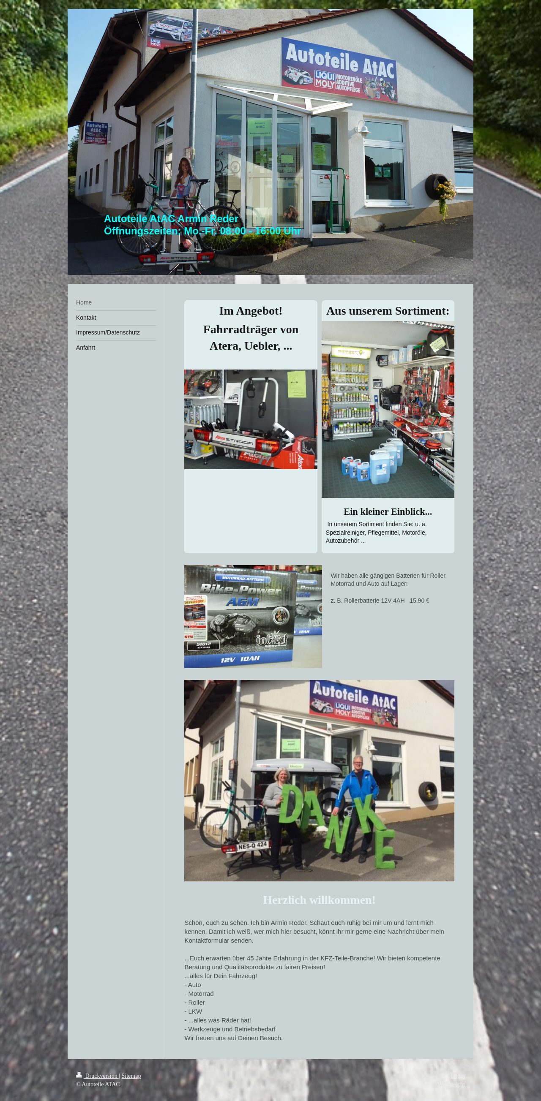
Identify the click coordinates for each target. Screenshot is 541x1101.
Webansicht (451, 1084)
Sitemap (131, 1076)
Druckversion (97, 1076)
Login (458, 1076)
